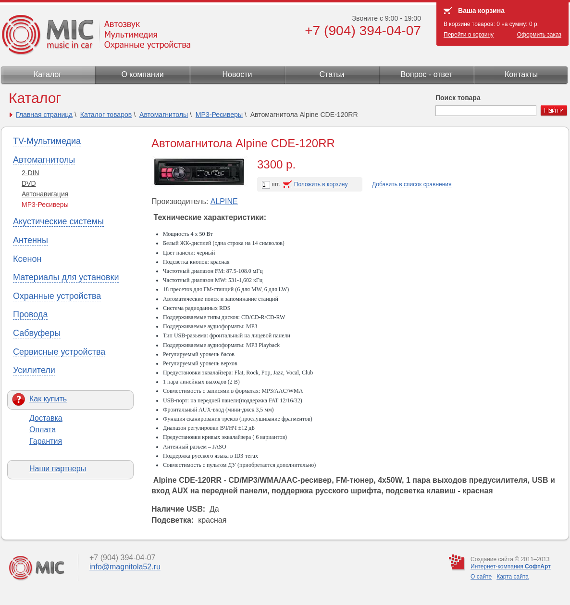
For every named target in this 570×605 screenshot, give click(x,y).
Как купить (48, 399)
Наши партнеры (57, 468)
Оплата (42, 429)
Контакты (521, 74)
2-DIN (30, 173)
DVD (29, 183)
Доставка (45, 418)
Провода (30, 314)
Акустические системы (58, 221)
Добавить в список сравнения (412, 184)
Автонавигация (45, 194)
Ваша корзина (481, 10)
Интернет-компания (511, 566)
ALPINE (224, 201)
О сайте (481, 576)
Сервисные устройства (59, 352)
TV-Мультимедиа (47, 141)
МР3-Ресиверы (219, 114)
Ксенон (27, 259)
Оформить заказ (539, 34)
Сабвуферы (37, 333)
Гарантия (45, 441)
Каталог (48, 74)
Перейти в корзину (469, 34)
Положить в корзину (321, 184)
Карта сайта (512, 576)
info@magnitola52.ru (125, 567)
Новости (237, 74)
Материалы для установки (66, 277)
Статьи (332, 74)
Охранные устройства (57, 296)
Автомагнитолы (163, 114)
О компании (142, 74)
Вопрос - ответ (426, 74)
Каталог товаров (106, 114)
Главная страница (44, 114)
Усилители (34, 370)
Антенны (30, 240)
